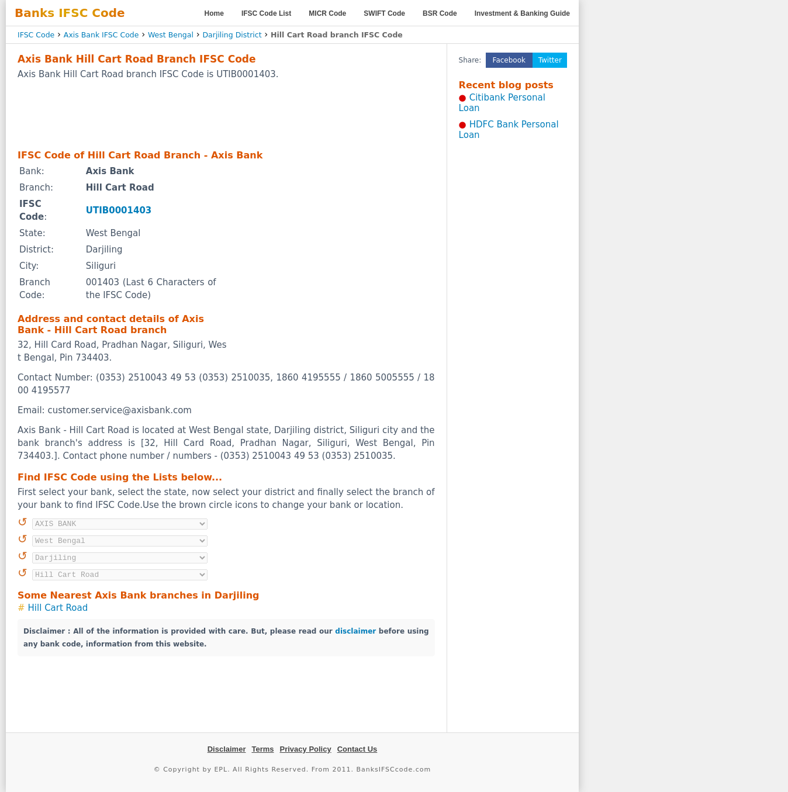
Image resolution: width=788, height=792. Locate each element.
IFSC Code (36, 34)
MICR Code (327, 13)
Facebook (509, 60)
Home (214, 13)
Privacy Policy (305, 749)
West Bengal (170, 34)
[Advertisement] (226, 114)
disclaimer (355, 631)
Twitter (550, 60)
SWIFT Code (384, 13)
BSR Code (440, 13)
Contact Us (357, 749)
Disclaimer (227, 749)
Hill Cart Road (58, 608)
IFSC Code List (266, 13)
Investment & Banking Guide (522, 13)
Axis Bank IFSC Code (101, 34)
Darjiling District (231, 34)
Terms (262, 749)
